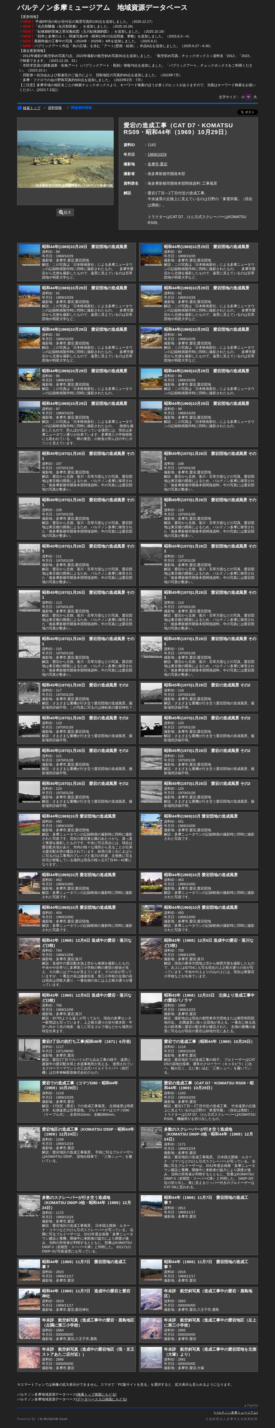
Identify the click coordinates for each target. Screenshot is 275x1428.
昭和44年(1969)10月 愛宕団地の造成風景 (79, 816)
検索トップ (28, 108)
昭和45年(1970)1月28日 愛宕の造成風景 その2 (85, 685)
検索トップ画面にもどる (96, 1394)
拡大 (65, 212)
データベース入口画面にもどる (101, 1399)
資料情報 (55, 108)
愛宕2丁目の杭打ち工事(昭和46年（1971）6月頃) (86, 1041)
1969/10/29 (157, 154)
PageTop (252, 1405)
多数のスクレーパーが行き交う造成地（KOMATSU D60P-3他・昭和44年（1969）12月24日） (208, 1134)
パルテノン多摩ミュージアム (236, 1412)
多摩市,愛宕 (157, 164)
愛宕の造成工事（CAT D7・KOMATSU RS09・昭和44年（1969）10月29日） (209, 1085)
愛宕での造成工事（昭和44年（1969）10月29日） (209, 1041)
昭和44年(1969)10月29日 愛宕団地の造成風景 (84, 246)
